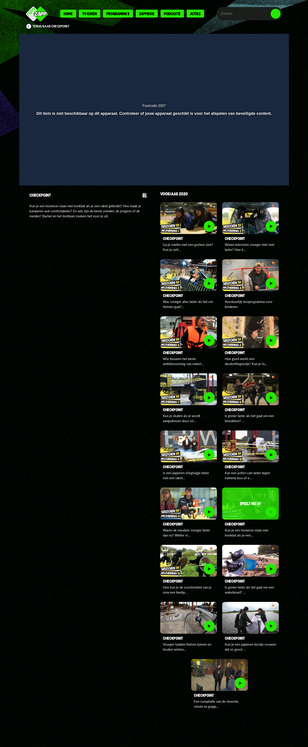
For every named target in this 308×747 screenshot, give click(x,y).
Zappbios (146, 13)
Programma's (118, 13)
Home (68, 13)
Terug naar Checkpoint (50, 26)
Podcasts (172, 13)
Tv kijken (89, 13)
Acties (195, 13)
